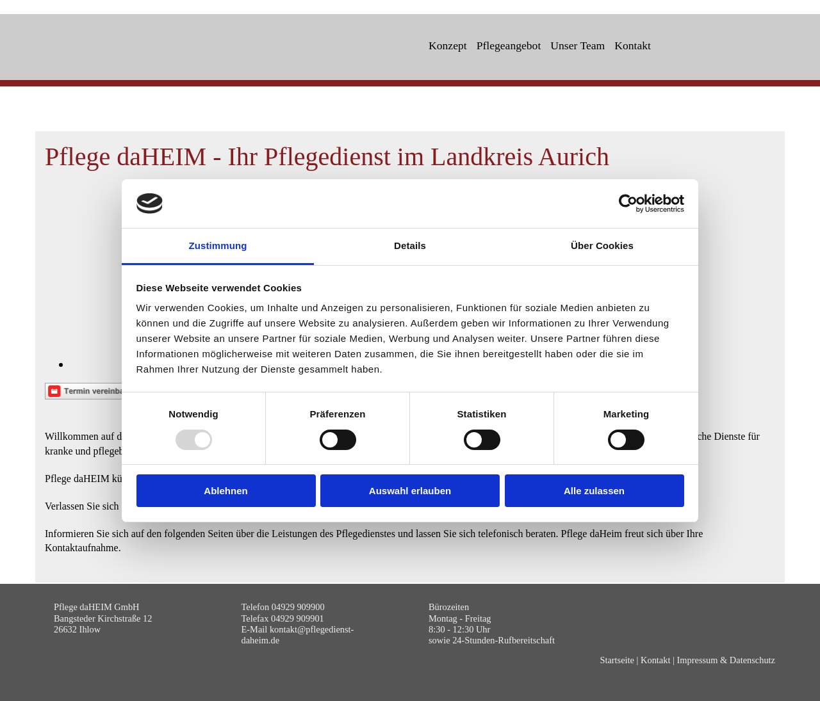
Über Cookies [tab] (602, 245)
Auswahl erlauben (410, 490)
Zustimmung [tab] (218, 245)
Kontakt (632, 45)
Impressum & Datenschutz (726, 660)
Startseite (617, 660)
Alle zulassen (594, 490)
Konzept (448, 45)
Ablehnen (225, 490)
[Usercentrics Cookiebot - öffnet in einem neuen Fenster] (628, 203)
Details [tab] (410, 245)
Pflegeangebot (509, 45)
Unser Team (577, 45)
